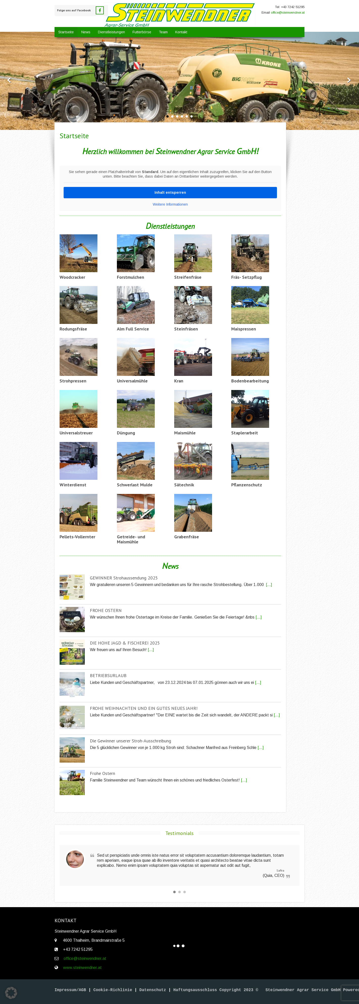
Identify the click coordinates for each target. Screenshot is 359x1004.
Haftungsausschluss (196, 990)
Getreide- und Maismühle (131, 539)
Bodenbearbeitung (250, 381)
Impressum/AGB (70, 990)
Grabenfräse (186, 537)
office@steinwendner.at (287, 12)
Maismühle (185, 433)
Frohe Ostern (102, 773)
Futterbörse (142, 32)
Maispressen (243, 329)
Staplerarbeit (244, 433)
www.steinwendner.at (82, 967)
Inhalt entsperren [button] (170, 192)
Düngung (126, 433)
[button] (11, 993)
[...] (269, 584)
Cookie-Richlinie (112, 990)
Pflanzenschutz (246, 485)
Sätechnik (184, 485)
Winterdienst (73, 485)
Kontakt (181, 32)
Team (163, 32)
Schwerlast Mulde (134, 485)
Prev (8, 80)
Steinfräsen (186, 329)
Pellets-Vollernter (77, 537)
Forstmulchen (130, 277)
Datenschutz (152, 990)
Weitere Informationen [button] (170, 204)
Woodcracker (72, 277)
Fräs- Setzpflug (246, 277)
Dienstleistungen (111, 32)
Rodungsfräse (73, 329)
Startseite (66, 32)
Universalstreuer (76, 433)
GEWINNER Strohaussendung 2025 (124, 578)
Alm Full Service (133, 329)
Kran (178, 381)
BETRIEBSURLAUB (108, 675)
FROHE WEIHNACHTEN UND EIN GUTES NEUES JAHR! (143, 708)
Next (351, 80)
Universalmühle (132, 381)
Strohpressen (73, 381)
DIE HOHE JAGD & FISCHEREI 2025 (125, 643)
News (85, 32)
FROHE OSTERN (106, 610)
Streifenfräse (187, 277)
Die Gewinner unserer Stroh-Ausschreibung (130, 741)
